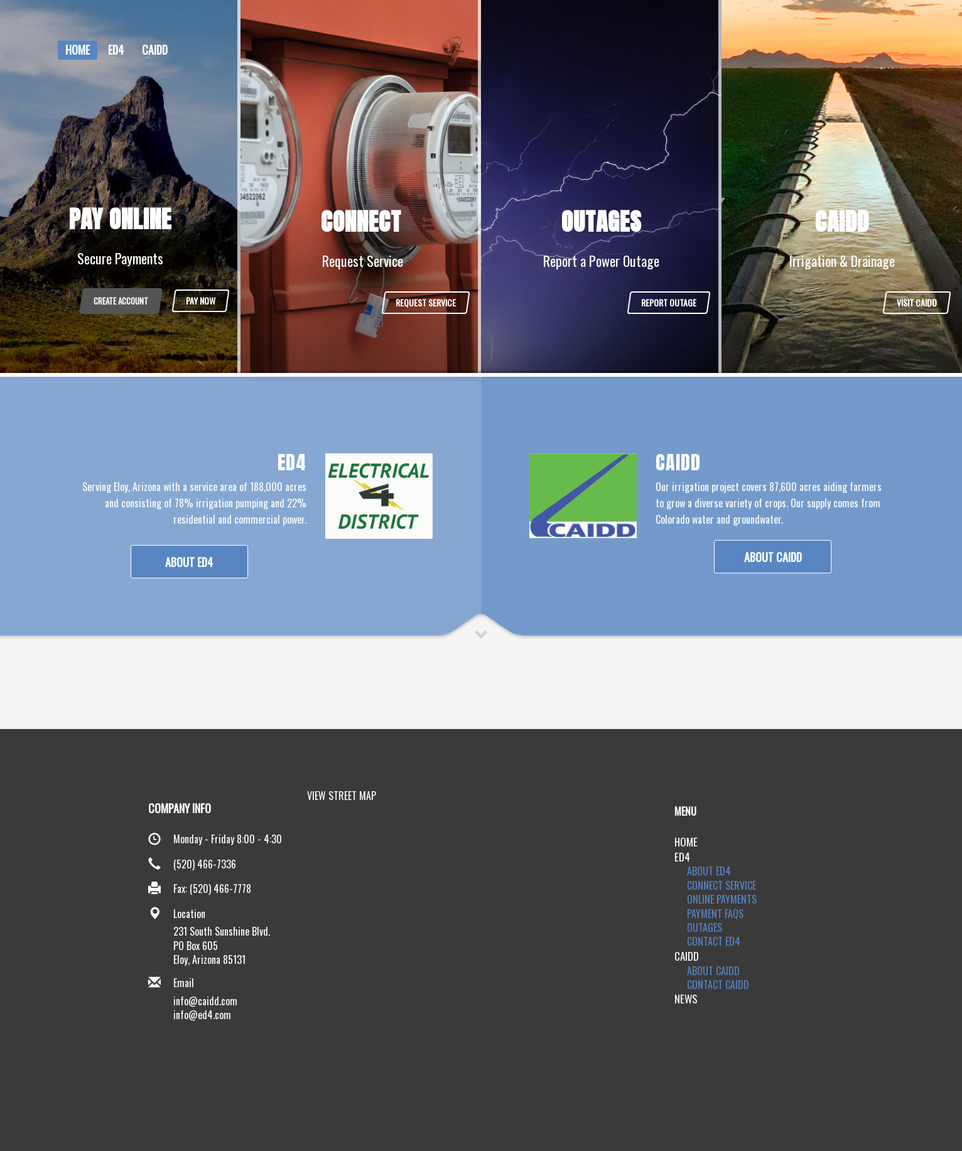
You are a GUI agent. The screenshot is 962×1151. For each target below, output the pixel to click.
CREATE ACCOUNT (121, 301)
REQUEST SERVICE (426, 302)
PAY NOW (200, 300)
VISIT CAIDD (917, 302)
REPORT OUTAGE (668, 302)
